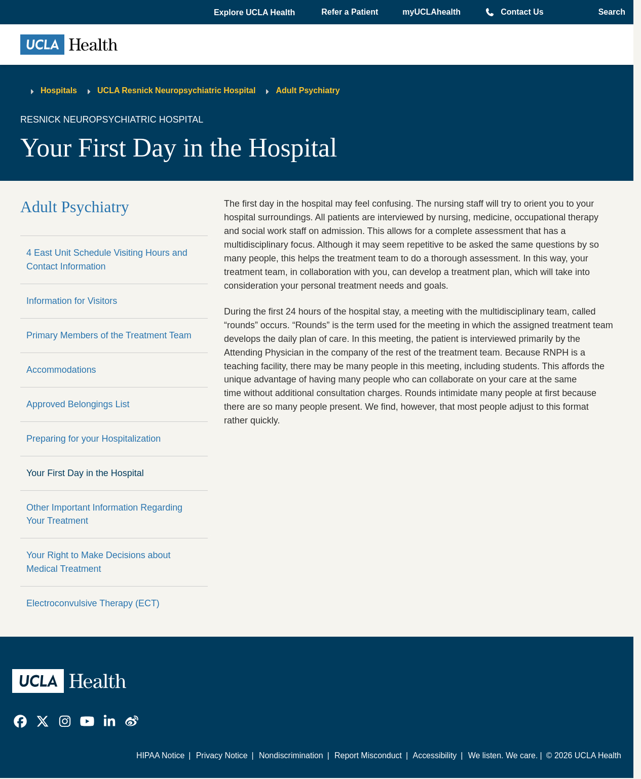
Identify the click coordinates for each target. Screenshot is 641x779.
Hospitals (59, 90)
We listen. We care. (503, 755)
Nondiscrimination (291, 755)
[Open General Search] (608, 12)
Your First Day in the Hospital (85, 473)
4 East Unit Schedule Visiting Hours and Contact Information (106, 259)
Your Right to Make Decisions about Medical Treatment (98, 562)
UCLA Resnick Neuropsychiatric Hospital (176, 90)
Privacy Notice (222, 755)
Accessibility (435, 755)
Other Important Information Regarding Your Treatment (104, 514)
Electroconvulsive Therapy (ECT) (93, 603)
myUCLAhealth (431, 12)
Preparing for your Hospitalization (93, 439)
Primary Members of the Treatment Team (109, 335)
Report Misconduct (368, 755)
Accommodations (61, 370)
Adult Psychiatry (308, 90)
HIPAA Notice (160, 755)
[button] (255, 13)
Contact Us (522, 12)
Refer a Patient (349, 12)
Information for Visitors (71, 301)
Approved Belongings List (77, 404)
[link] (20, 721)
